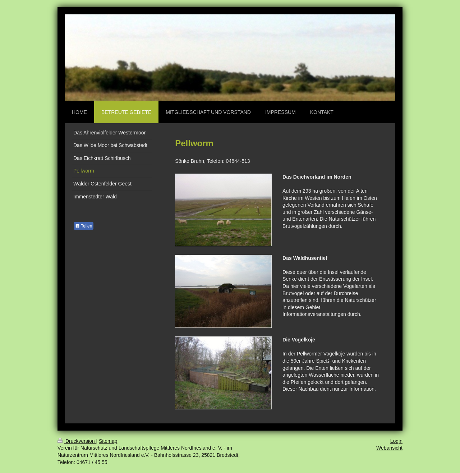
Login (396, 441)
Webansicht (389, 448)
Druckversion (77, 441)
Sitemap (108, 441)
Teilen (83, 226)
